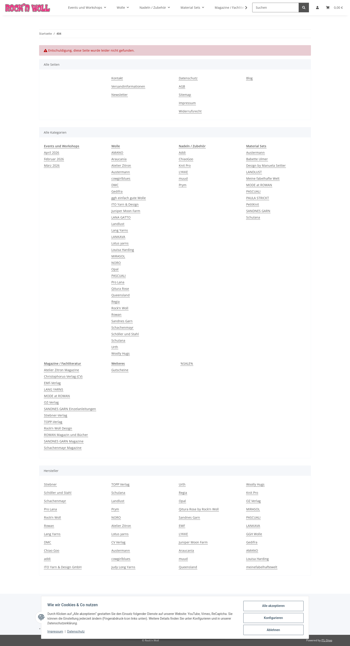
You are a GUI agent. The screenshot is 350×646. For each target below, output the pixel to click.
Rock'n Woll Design (58, 428)
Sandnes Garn (122, 321)
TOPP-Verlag (53, 422)
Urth (114, 347)
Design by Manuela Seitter (266, 165)
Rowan (116, 314)
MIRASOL (118, 256)
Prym (182, 185)
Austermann (120, 172)
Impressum (56, 632)
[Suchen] (275, 7)
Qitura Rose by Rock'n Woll (199, 509)
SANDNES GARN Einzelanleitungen (70, 409)
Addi (182, 152)
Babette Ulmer (257, 159)
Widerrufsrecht (190, 111)
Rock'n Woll (119, 308)
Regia (115, 301)
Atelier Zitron (121, 165)
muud (183, 178)
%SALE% (187, 363)
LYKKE (183, 172)
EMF (182, 526)
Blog (249, 78)
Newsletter (119, 95)
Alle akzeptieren (272, 607)
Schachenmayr (122, 327)
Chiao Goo (51, 550)
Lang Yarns (119, 230)
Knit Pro (185, 165)
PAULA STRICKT (257, 198)
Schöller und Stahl (125, 334)
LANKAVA (118, 237)
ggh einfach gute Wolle (128, 198)
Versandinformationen (128, 86)
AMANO (117, 152)
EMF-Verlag (52, 383)
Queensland (120, 295)
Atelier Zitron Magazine (61, 370)
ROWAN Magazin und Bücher (66, 435)
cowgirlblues (120, 178)
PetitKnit (252, 204)
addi (47, 559)
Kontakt (117, 78)
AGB (182, 86)
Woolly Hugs (120, 353)
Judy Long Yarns (123, 567)
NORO (116, 263)
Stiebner (50, 484)
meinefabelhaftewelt (261, 567)
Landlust (117, 224)
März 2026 (52, 165)
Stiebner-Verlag (55, 415)
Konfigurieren (272, 618)
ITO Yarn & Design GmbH (62, 567)
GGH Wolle (254, 534)
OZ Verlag (253, 501)
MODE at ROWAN (259, 185)
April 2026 (51, 152)
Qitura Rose (120, 288)
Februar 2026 (54, 159)
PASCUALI (118, 276)
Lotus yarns (120, 243)
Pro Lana (117, 282)
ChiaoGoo (186, 159)
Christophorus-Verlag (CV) (63, 376)
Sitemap (185, 95)
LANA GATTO (121, 217)
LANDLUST (254, 172)
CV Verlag (118, 542)
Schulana (118, 340)
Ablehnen (272, 630)
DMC (115, 185)
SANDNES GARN (258, 211)
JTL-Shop (326, 640)
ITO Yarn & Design (125, 204)
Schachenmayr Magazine (62, 448)
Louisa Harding (122, 250)
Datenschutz (77, 632)
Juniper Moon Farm (125, 211)
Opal (115, 269)
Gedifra (117, 191)
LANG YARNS (53, 389)
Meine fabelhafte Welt (262, 178)
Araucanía (119, 159)
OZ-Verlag (51, 402)
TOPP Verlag (120, 484)
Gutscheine (119, 370)
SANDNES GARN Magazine (63, 441)
